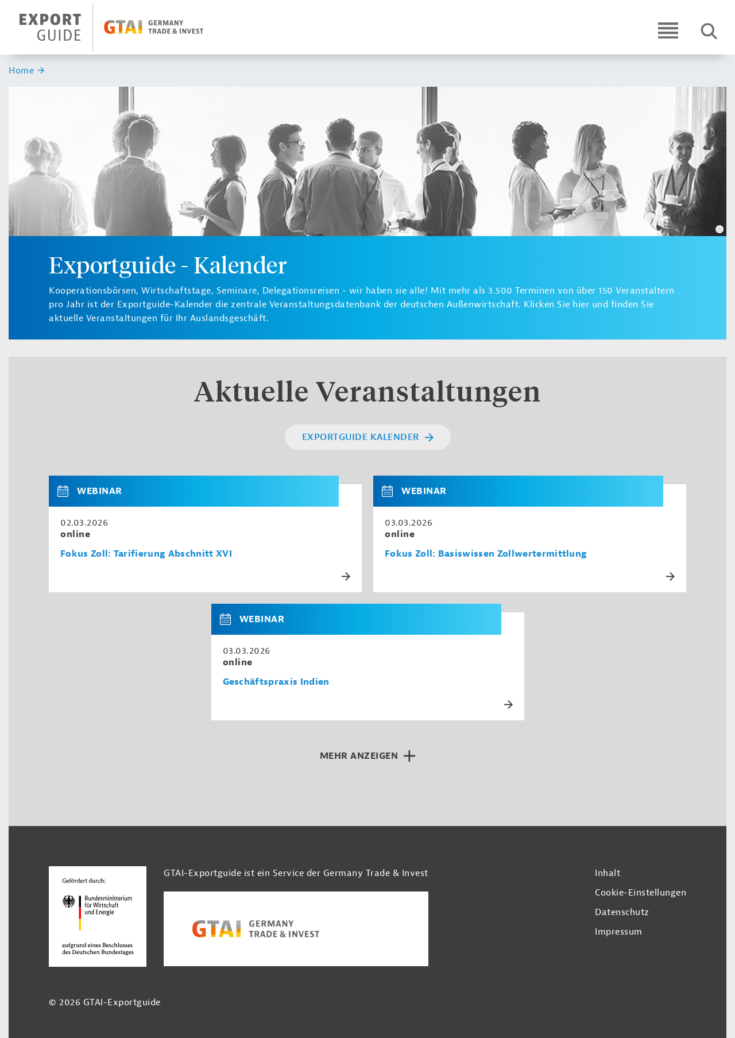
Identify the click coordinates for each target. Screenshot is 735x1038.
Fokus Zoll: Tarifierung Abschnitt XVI (146, 554)
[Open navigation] (668, 30)
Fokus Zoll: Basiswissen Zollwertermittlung (486, 554)
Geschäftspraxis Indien (276, 682)
